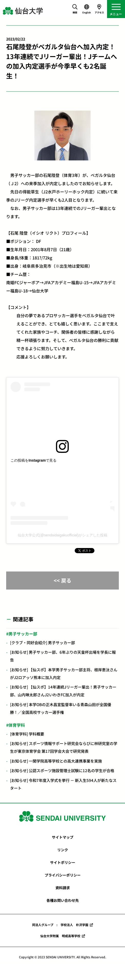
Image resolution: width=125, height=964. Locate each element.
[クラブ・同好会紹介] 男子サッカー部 (42, 642)
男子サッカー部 (22, 634)
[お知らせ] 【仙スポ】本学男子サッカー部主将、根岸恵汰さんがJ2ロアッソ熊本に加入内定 (63, 673)
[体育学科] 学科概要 (27, 734)
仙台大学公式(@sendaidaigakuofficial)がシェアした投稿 (62, 535)
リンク (62, 849)
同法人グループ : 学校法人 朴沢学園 (60, 924)
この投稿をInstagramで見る (33, 460)
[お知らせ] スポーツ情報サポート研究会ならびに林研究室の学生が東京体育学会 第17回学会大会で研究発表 (63, 747)
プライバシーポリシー (63, 875)
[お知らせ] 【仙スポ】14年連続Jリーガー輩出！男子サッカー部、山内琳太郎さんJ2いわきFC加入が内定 (63, 690)
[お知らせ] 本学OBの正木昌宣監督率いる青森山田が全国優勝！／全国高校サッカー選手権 (60, 708)
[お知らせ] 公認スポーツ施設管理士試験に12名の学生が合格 (62, 770)
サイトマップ (62, 837)
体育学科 (16, 725)
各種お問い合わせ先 (62, 900)
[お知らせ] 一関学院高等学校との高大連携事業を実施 (56, 761)
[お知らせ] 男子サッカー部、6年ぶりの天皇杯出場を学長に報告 (63, 656)
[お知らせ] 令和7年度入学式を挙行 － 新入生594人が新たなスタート (63, 784)
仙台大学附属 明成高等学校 (60, 936)
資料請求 (62, 887)
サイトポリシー (62, 862)
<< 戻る (62, 580)
